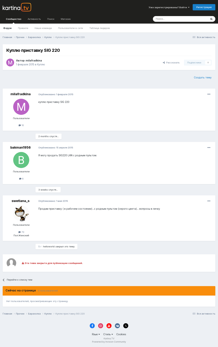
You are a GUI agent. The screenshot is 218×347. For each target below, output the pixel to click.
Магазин (66, 19)
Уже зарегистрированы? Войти (169, 7)
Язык (96, 334)
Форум (7, 28)
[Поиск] (170, 19)
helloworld (49, 246)
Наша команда (43, 28)
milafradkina (34, 60)
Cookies (121, 334)
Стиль (108, 334)
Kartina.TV (109, 338)
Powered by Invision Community (109, 341)
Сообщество (13, 21)
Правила (23, 28)
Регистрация (204, 7)
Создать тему (203, 77)
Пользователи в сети (70, 28)
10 (21, 125)
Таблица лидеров (99, 28)
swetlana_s (20, 201)
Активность (34, 19)
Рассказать (171, 62)
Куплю (41, 64)
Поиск (50, 19)
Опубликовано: (55, 94)
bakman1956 (20, 147)
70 (21, 232)
